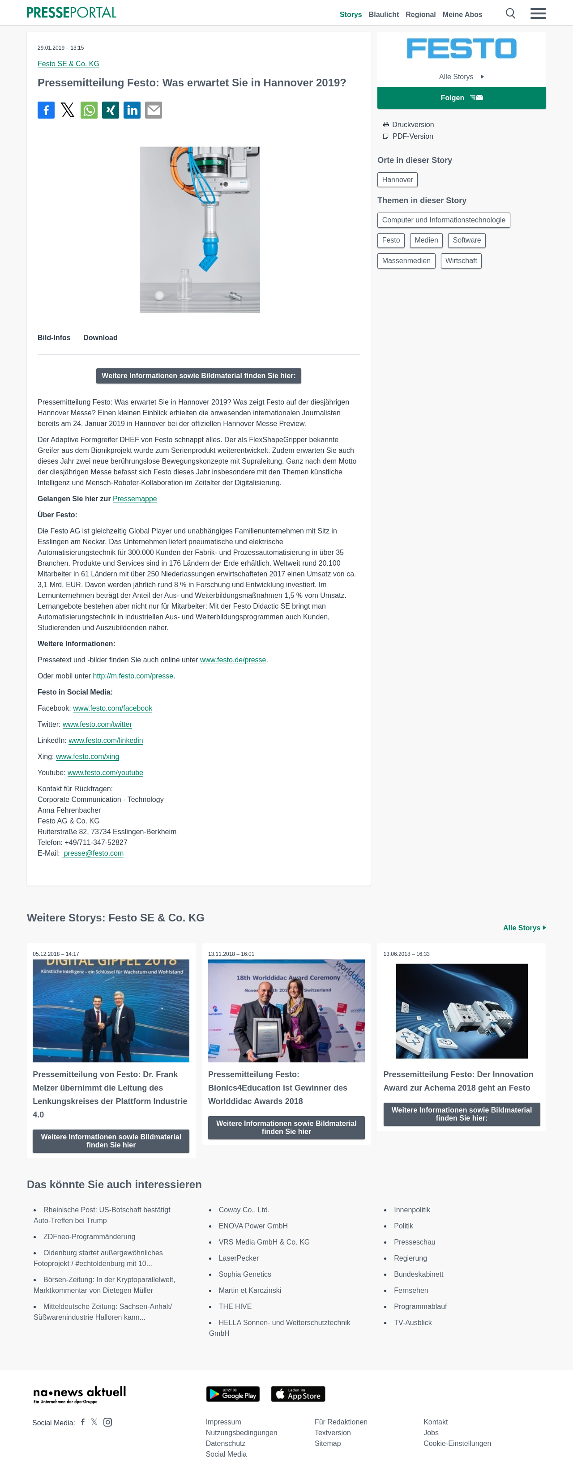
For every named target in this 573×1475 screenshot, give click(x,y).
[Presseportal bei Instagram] (105, 1420)
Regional (421, 14)
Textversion (333, 1432)
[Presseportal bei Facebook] (80, 1422)
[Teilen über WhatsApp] (89, 110)
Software (473, 243)
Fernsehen (411, 1289)
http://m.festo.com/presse (133, 676)
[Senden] (153, 110)
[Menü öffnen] (538, 13)
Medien (429, 243)
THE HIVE (235, 1305)
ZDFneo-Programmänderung (89, 1236)
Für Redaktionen (341, 1421)
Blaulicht (384, 14)
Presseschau (415, 1241)
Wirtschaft (465, 265)
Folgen (462, 98)
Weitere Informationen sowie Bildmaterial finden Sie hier (111, 1139)
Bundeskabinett (418, 1273)
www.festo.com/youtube (105, 772)
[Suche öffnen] (511, 13)
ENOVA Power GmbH (253, 1225)
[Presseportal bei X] (91, 1422)
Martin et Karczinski (250, 1289)
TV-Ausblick (413, 1322)
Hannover (398, 180)
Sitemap (328, 1442)
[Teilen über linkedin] (132, 110)
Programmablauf (420, 1305)
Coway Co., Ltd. (244, 1209)
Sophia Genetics (245, 1273)
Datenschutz (226, 1442)
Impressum (223, 1421)
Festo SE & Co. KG (68, 64)
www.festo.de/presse (233, 660)
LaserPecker (239, 1257)
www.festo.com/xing (87, 756)
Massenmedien (407, 265)
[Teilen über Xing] (110, 110)
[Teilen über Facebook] (46, 110)
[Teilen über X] (67, 110)
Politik (403, 1225)
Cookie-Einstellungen (457, 1442)
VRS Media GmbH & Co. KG (264, 1241)
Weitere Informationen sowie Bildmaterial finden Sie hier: (199, 375)
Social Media (226, 1453)
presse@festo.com (93, 853)
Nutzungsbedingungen (242, 1432)
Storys (351, 14)
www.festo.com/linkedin (105, 740)
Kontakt (435, 1421)
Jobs (431, 1432)
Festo (392, 243)
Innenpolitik (412, 1209)
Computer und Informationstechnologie (445, 222)
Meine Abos (463, 14)
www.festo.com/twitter (97, 724)
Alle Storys (461, 77)
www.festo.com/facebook (112, 708)
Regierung (410, 1257)
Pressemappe (135, 499)
